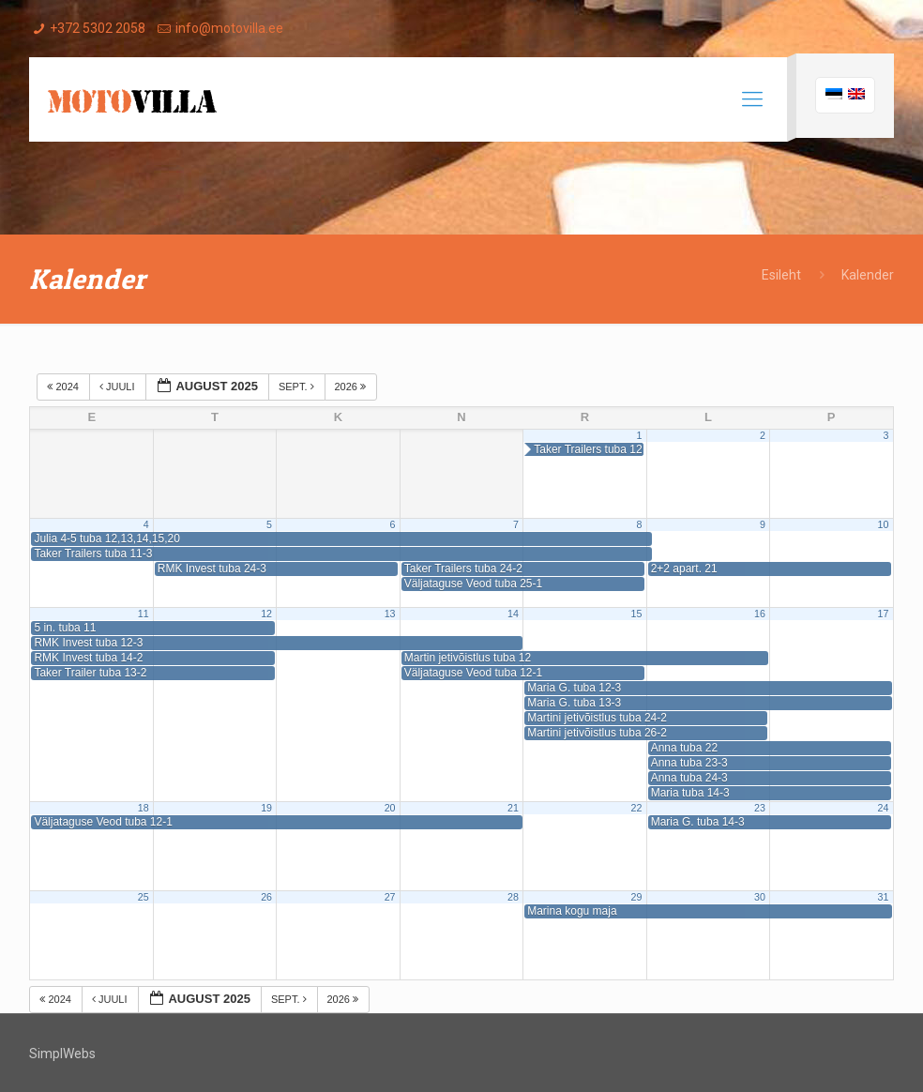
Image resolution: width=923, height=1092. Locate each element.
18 (143, 807)
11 (143, 613)
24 (882, 807)
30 (759, 896)
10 (882, 524)
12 (266, 613)
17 (882, 613)
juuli (118, 386)
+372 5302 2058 (97, 28)
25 (143, 896)
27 (390, 896)
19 (266, 807)
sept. (298, 386)
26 (266, 896)
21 (513, 807)
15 (637, 613)
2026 (352, 386)
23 (759, 807)
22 (637, 807)
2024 (64, 386)
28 (513, 896)
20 (390, 807)
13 (390, 613)
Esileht (781, 274)
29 (637, 896)
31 (882, 896)
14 (513, 613)
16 (759, 613)
